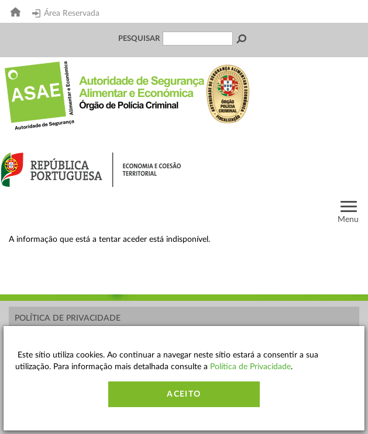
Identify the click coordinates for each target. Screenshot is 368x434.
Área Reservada (65, 13)
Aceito (184, 394)
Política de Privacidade (68, 318)
